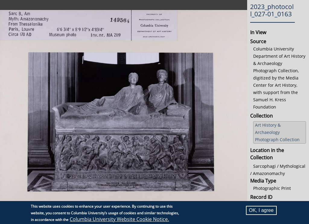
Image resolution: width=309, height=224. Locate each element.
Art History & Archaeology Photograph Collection (277, 132)
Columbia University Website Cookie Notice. (119, 219)
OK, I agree (261, 210)
